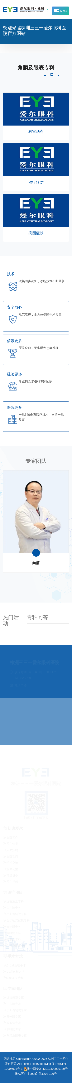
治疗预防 (35, 182)
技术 (10, 274)
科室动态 (35, 131)
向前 (36, 562)
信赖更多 (14, 340)
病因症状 (35, 233)
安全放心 (14, 307)
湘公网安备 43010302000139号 (45, 1068)
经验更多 (14, 374)
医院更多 (14, 407)
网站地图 (9, 1058)
